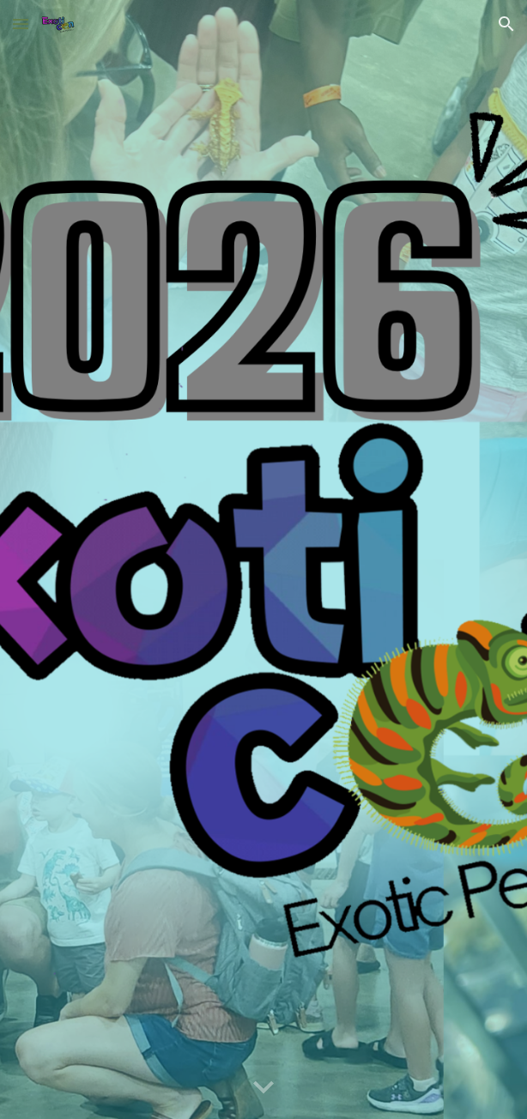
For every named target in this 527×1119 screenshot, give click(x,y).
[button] (20, 23)
